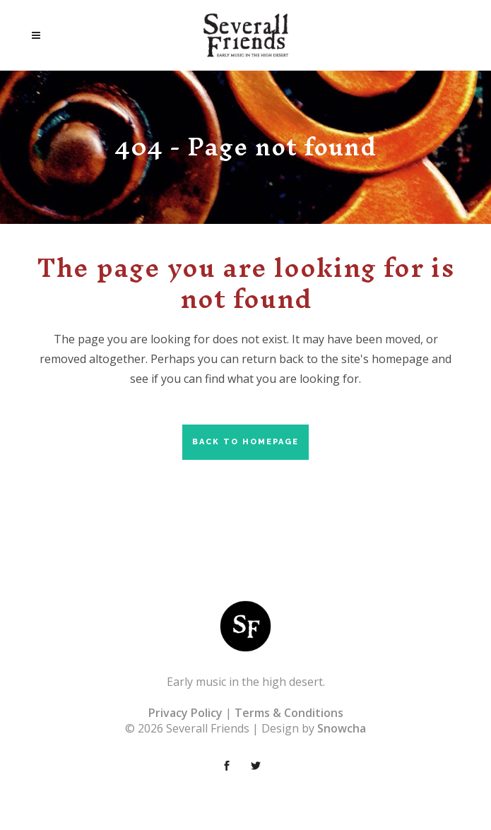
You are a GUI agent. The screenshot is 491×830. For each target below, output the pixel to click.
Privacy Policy (185, 713)
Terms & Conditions (289, 713)
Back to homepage (245, 441)
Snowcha (341, 728)
